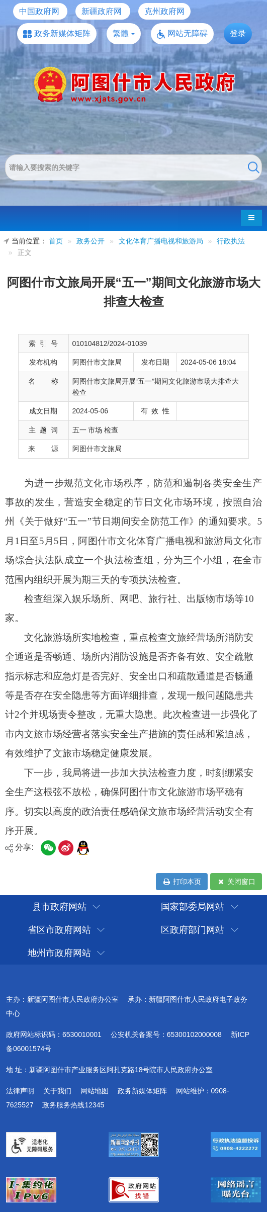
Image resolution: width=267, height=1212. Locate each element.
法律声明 (20, 1091)
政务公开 (90, 241)
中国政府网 (39, 11)
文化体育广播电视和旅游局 (161, 241)
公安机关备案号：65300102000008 (166, 1034)
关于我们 (57, 1091)
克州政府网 (164, 11)
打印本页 (181, 882)
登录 (238, 33)
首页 (56, 241)
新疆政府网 (101, 11)
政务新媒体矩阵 (62, 33)
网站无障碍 (187, 33)
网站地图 (94, 1091)
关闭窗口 (236, 882)
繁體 (121, 33)
